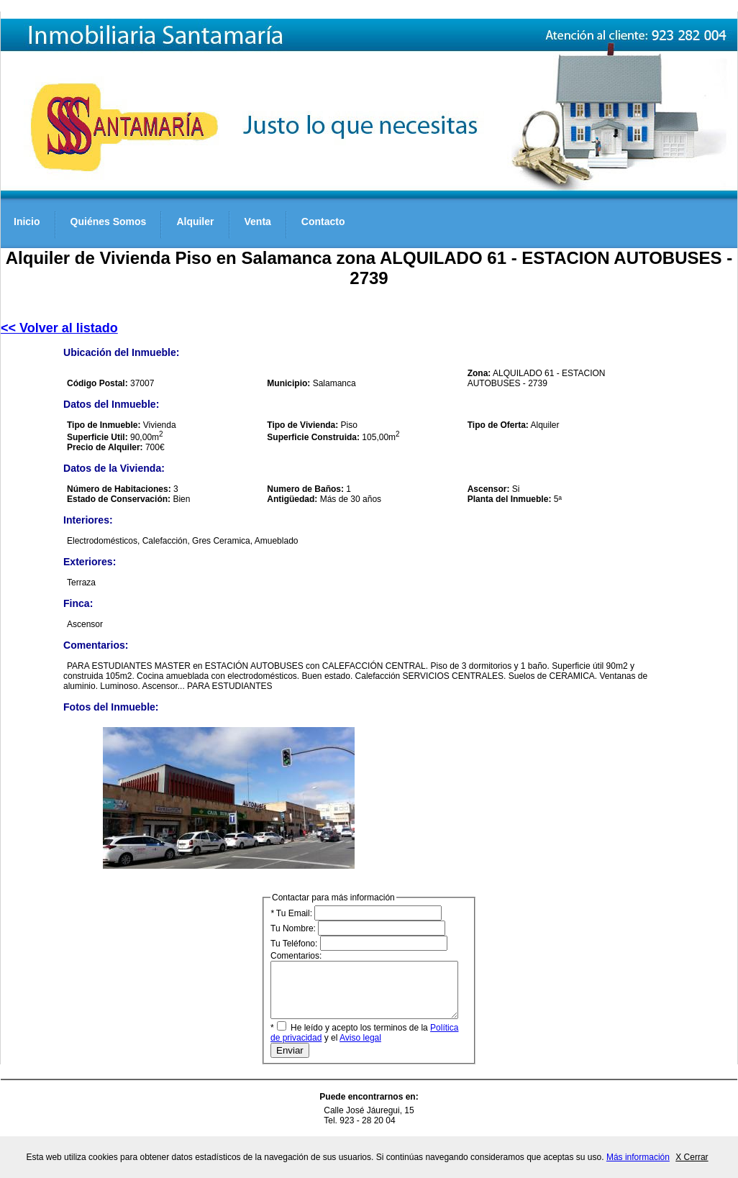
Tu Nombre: (357, 928)
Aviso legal (348, 1049)
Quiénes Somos (108, 221)
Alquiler (195, 221)
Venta (258, 221)
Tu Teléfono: (358, 943)
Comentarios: (375, 990)
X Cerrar (691, 1157)
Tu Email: (356, 913)
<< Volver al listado (59, 328)
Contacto (323, 221)
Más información (638, 1157)
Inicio (27, 221)
